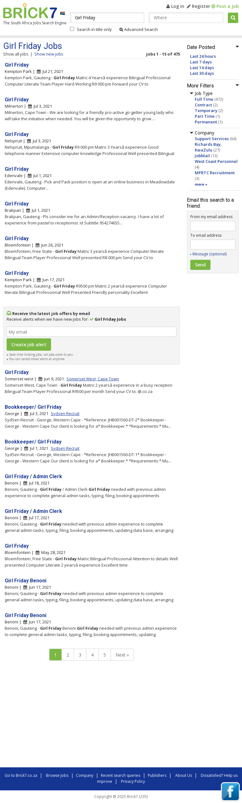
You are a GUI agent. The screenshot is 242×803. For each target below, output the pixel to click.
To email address (206, 235)
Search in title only (94, 29)
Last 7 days (201, 62)
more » (201, 184)
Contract (203, 105)
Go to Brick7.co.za (21, 775)
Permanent (206, 122)
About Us (183, 775)
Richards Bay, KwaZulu (208, 147)
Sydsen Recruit (65, 413)
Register (198, 6)
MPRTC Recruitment (215, 172)
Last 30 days (202, 73)
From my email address (211, 216)
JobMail (202, 155)
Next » (122, 655)
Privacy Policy (133, 781)
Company (84, 775)
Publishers (157, 775)
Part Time (205, 116)
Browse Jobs (57, 775)
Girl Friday (17, 65)
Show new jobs (48, 54)
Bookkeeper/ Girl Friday (33, 407)
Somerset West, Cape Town (92, 379)
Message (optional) (210, 254)
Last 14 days (202, 67)
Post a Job (225, 6)
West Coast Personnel (216, 161)
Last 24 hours (203, 56)
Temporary (206, 110)
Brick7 (30, 10)
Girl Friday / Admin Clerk (33, 476)
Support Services (212, 138)
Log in (175, 6)
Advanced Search (138, 29)
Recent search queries (120, 775)
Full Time (204, 99)
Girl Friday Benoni (25, 581)
